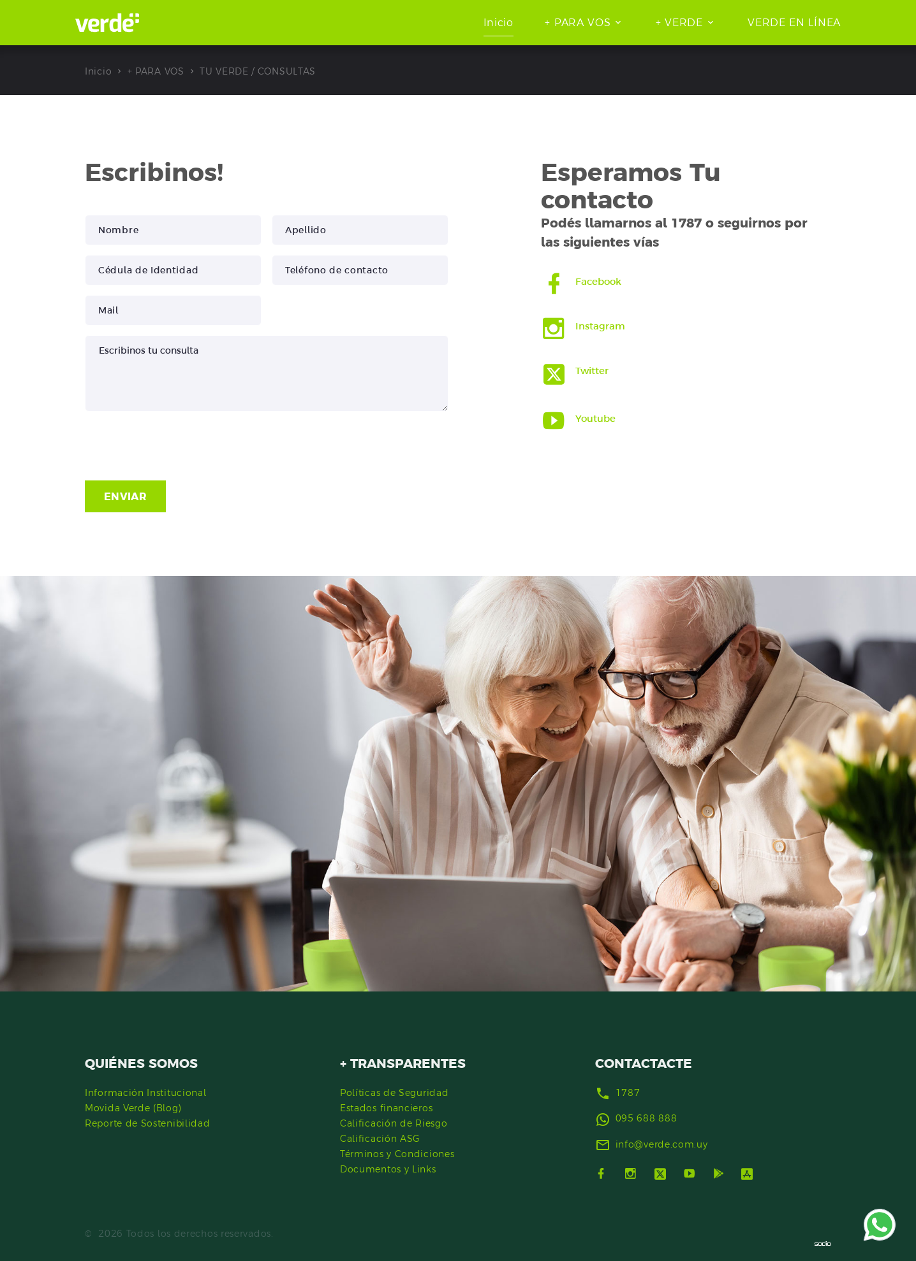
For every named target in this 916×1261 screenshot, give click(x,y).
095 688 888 (646, 1118)
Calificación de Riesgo (393, 1123)
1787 (628, 1093)
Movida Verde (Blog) (133, 1108)
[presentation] (182, 446)
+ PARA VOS (577, 22)
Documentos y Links (388, 1169)
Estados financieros (386, 1108)
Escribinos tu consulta (266, 373)
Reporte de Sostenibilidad (148, 1123)
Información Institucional (146, 1093)
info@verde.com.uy (662, 1144)
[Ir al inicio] (107, 22)
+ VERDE (679, 22)
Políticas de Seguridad (394, 1093)
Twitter (592, 370)
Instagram (600, 326)
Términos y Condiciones (397, 1154)
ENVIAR (125, 496)
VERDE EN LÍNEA (794, 22)
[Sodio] (823, 1243)
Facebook (598, 281)
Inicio (498, 22)
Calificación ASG (380, 1139)
